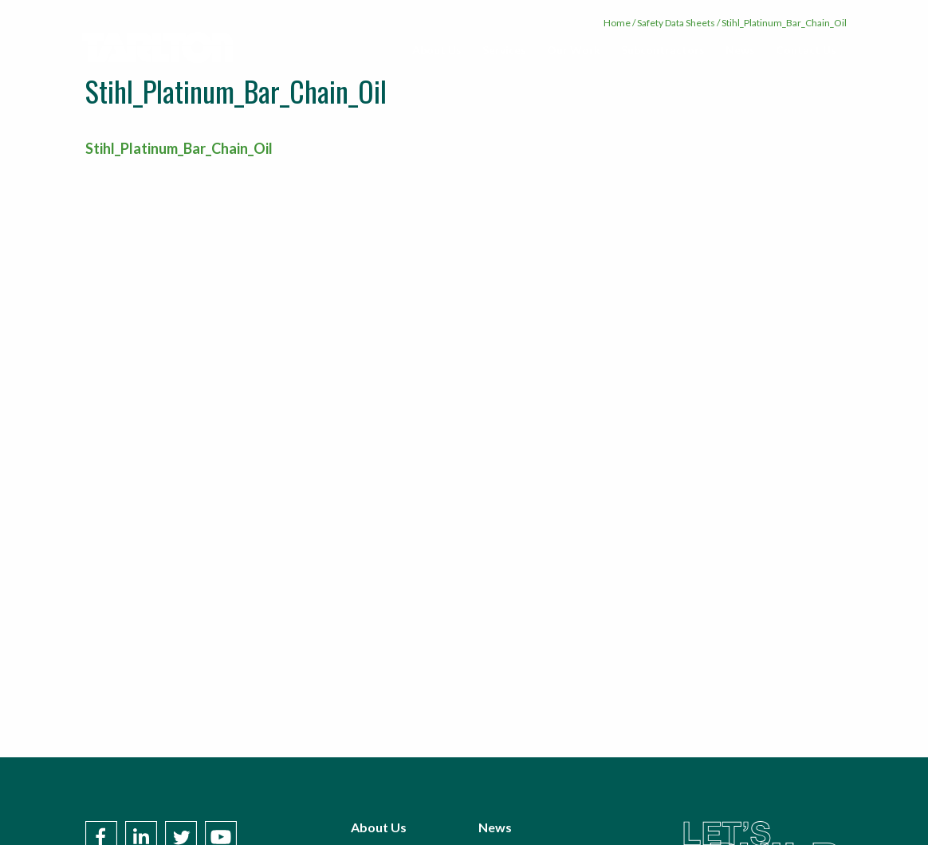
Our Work (573, 50)
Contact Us (806, 50)
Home (617, 23)
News (740, 50)
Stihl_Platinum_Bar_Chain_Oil (179, 148)
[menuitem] (437, 50)
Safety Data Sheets (676, 23)
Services (504, 50)
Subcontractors (663, 50)
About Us (437, 50)
